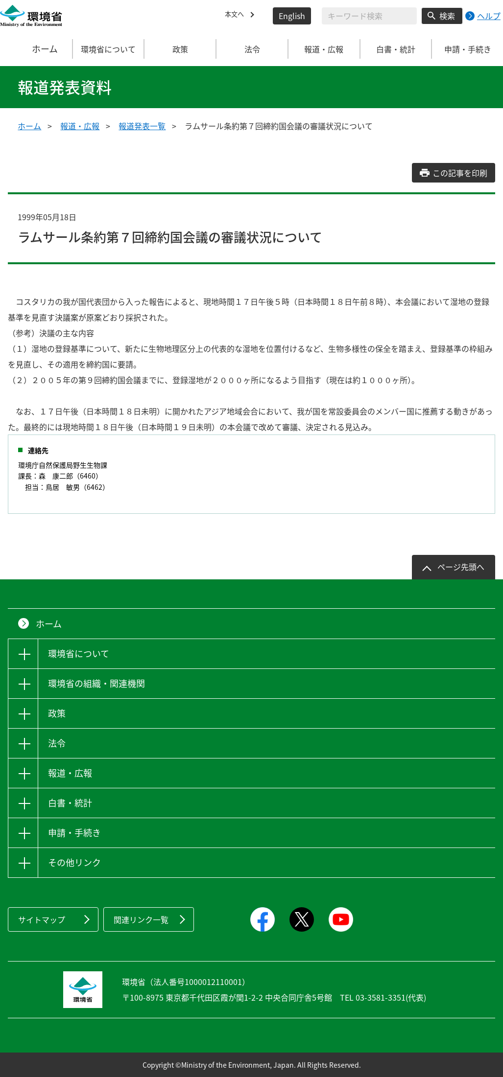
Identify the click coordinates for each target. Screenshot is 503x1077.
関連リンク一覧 (141, 919)
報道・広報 (79, 126)
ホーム (36, 49)
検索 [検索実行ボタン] (447, 16)
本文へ (236, 16)
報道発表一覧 (142, 126)
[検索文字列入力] (369, 15)
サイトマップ (41, 919)
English (292, 16)
